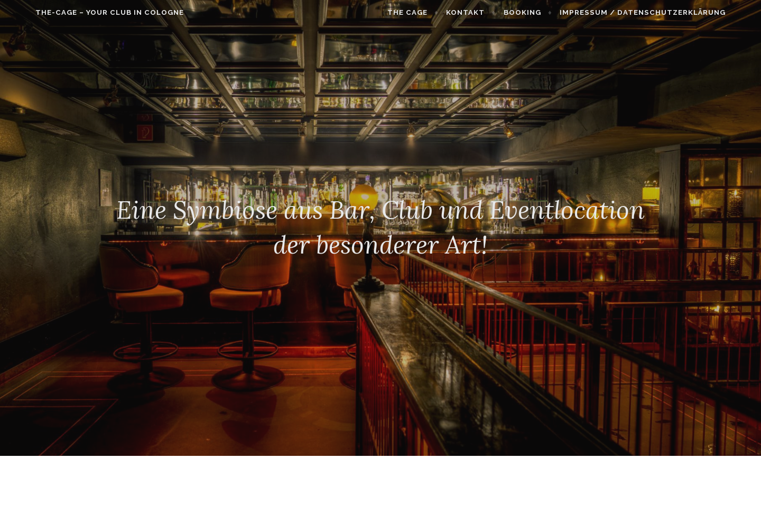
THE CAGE (429, 12)
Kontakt (487, 12)
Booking (544, 12)
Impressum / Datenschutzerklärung (664, 12)
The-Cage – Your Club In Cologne (88, 12)
